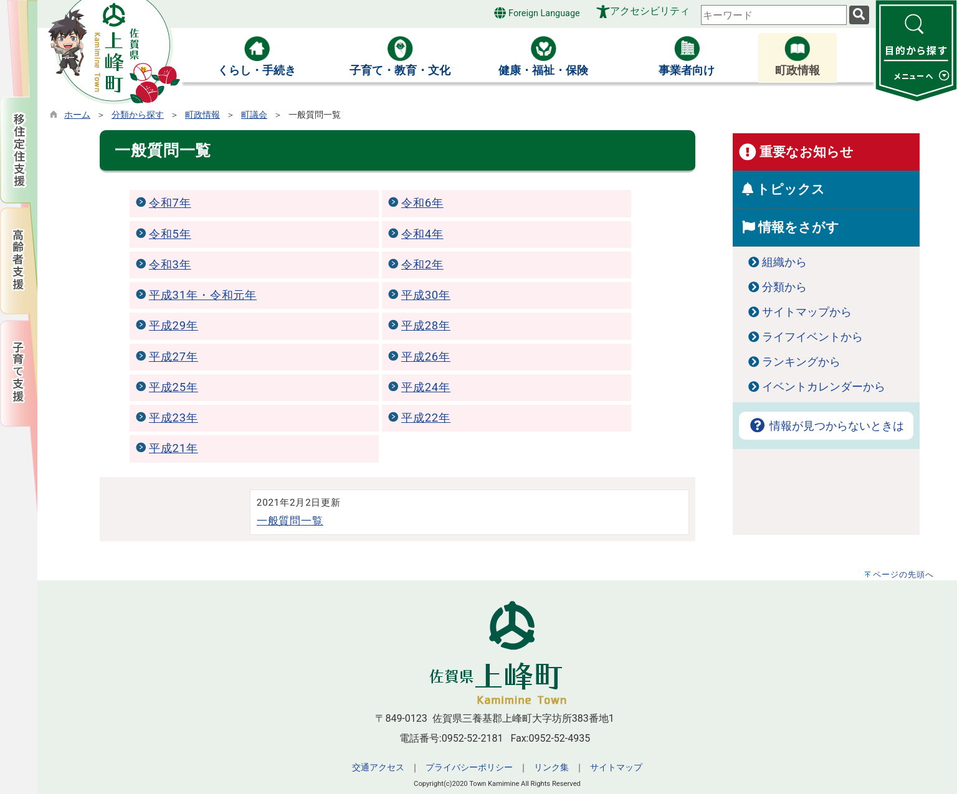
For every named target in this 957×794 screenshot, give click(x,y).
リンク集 (551, 767)
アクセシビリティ (650, 11)
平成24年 (425, 387)
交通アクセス (378, 767)
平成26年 (425, 357)
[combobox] (774, 15)
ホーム (77, 115)
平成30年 (425, 295)
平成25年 (173, 387)
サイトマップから (807, 312)
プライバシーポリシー (469, 767)
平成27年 (173, 357)
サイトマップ (616, 767)
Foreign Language (536, 13)
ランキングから (801, 362)
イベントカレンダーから (823, 386)
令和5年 (170, 234)
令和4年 (422, 234)
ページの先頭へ (903, 574)
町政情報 (202, 115)
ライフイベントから (812, 337)
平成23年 (173, 418)
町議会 (254, 115)
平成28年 (425, 326)
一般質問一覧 (290, 520)
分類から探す (138, 115)
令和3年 (170, 265)
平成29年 (173, 326)
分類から (784, 287)
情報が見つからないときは (826, 426)
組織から (784, 262)
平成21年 (173, 448)
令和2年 (422, 265)
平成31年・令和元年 (203, 295)
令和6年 (422, 203)
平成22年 (425, 418)
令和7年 (170, 203)
